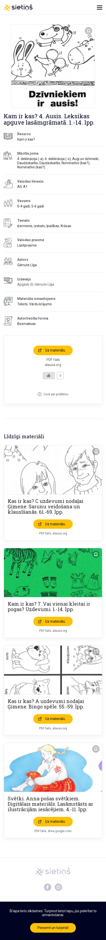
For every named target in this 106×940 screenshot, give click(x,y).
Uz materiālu (55, 350)
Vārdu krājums (40, 304)
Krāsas (66, 226)
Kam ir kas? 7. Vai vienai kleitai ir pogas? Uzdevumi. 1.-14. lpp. (49, 606)
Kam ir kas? (26, 139)
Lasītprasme (27, 245)
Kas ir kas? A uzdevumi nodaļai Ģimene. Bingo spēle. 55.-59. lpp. (46, 704)
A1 (25, 187)
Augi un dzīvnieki (85, 159)
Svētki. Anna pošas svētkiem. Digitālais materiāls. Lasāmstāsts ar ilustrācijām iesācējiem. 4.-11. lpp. (50, 803)
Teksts (22, 304)
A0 (19, 187)
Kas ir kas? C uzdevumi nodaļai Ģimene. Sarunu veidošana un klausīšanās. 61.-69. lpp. (45, 506)
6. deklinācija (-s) (58, 159)
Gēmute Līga (27, 265)
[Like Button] (49, 375)
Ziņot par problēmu (55, 394)
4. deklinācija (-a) (30, 159)
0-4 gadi (23, 206)
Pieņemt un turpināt (53, 928)
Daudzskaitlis (27, 163)
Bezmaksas (26, 324)
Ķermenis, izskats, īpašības (38, 226)
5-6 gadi (37, 206)
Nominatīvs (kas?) (75, 163)
